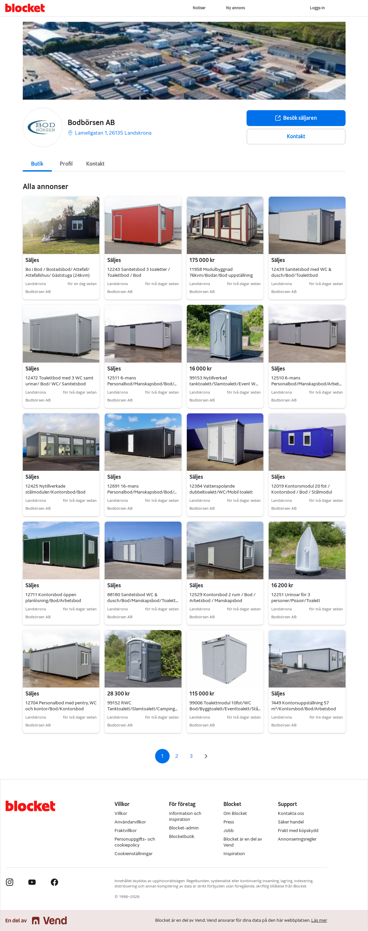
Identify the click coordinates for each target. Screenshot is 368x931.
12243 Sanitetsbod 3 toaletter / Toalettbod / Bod (138, 272)
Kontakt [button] (296, 136)
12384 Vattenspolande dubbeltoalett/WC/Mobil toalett (221, 489)
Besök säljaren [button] (296, 118)
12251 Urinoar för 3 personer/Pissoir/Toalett (295, 597)
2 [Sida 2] (176, 756)
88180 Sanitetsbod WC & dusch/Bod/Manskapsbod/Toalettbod (142, 600)
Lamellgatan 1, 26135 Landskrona (109, 133)
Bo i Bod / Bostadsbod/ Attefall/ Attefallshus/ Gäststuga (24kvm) (57, 272)
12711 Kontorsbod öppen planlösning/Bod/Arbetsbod (53, 597)
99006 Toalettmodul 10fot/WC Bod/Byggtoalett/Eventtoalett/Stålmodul (225, 709)
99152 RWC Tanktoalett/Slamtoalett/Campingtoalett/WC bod (142, 709)
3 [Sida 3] (191, 756)
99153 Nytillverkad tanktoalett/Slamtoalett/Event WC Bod (223, 384)
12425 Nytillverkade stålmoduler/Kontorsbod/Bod (55, 489)
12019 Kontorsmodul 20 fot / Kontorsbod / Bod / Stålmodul (301, 489)
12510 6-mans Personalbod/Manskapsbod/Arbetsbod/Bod (306, 384)
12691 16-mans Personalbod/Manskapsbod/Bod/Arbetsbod (143, 492)
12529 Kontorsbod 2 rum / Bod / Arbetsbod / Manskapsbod (222, 597)
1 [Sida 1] (162, 756)
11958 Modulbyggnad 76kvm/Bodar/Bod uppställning (221, 272)
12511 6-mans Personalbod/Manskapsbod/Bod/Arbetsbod (143, 384)
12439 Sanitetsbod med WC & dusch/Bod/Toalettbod (301, 272)
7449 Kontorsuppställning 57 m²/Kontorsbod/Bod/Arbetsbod (303, 706)
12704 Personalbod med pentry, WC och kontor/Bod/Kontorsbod (61, 706)
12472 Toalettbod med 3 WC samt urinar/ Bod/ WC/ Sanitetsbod (59, 381)
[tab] (37, 163)
